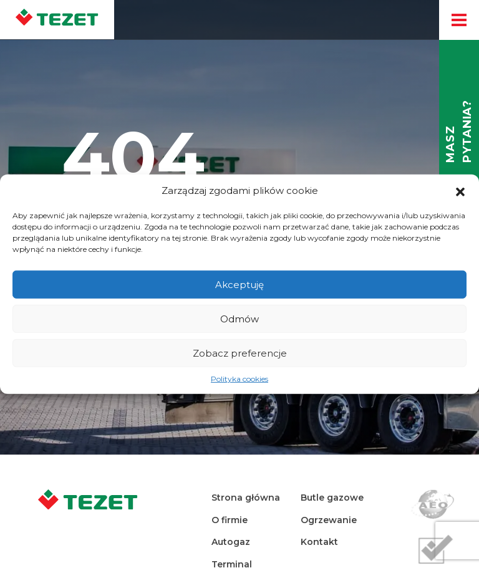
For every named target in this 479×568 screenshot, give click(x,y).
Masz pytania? (458, 131)
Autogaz (230, 541)
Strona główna (245, 497)
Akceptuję (239, 284)
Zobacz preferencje (240, 353)
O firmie (229, 520)
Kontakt (319, 541)
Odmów (239, 318)
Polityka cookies (239, 378)
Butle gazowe (332, 497)
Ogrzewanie (329, 520)
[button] (460, 191)
